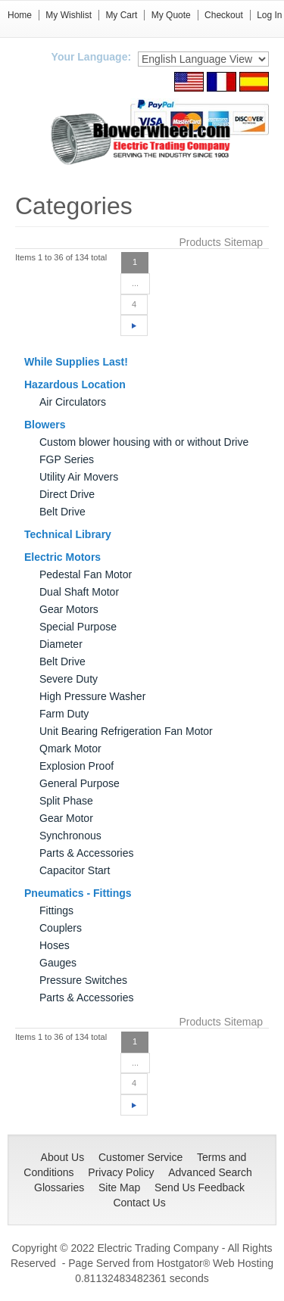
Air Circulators (72, 402)
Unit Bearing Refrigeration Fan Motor (126, 731)
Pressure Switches (83, 980)
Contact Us (139, 1203)
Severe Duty (68, 679)
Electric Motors (62, 557)
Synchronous (70, 835)
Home (20, 15)
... (135, 283)
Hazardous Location (75, 384)
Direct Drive (67, 494)
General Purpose (79, 783)
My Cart (121, 15)
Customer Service (140, 1157)
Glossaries (59, 1187)
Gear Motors (68, 609)
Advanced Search (210, 1172)
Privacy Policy (121, 1172)
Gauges (57, 963)
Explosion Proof (76, 766)
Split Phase (66, 801)
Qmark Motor (70, 748)
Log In (269, 15)
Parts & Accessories (86, 853)
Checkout (223, 15)
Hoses (54, 945)
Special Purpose (78, 627)
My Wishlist (68, 15)
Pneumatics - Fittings (78, 893)
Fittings (56, 910)
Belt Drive (62, 512)
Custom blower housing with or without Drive (143, 442)
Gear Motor (66, 818)
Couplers (60, 928)
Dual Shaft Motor (79, 592)
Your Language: (91, 57)
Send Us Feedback (199, 1187)
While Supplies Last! (76, 362)
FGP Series (66, 459)
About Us (63, 1157)
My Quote (171, 15)
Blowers (44, 425)
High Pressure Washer (92, 696)
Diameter (61, 644)
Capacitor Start (74, 870)
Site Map (119, 1187)
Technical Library (67, 534)
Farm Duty (64, 714)
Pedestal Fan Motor (85, 574)
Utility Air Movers (78, 477)
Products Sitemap (221, 242)
